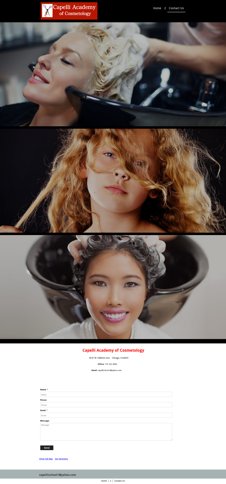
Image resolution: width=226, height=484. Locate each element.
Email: (43, 410)
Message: (45, 421)
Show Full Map (46, 459)
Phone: (43, 400)
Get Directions (61, 459)
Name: (43, 389)
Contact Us (176, 8)
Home (157, 8)
